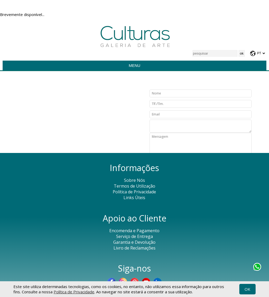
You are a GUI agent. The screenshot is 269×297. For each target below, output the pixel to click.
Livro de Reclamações (134, 248)
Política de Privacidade (74, 291)
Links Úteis (134, 197)
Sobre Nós (134, 180)
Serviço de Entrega (134, 236)
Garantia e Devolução (134, 242)
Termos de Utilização (134, 186)
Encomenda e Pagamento (134, 231)
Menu (134, 65)
